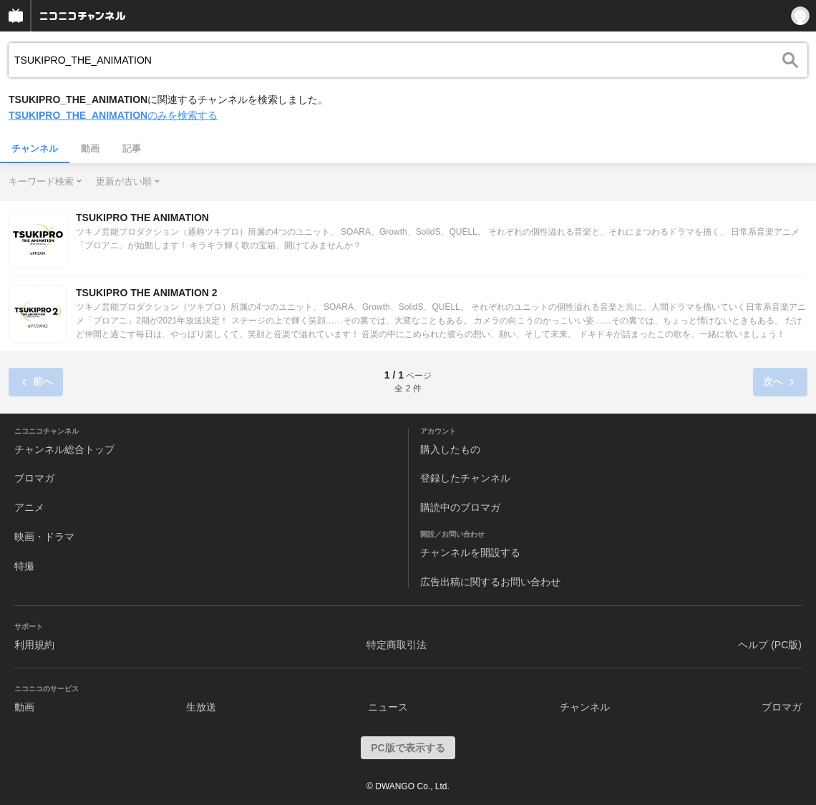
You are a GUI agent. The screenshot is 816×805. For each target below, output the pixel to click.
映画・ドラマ (44, 536)
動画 (90, 148)
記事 (131, 148)
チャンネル (34, 148)
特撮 (24, 566)
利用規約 (34, 644)
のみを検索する (113, 115)
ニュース (388, 707)
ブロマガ (34, 478)
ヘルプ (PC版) (770, 644)
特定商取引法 (396, 644)
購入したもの (450, 449)
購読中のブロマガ (460, 507)
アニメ (29, 507)
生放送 (201, 707)
